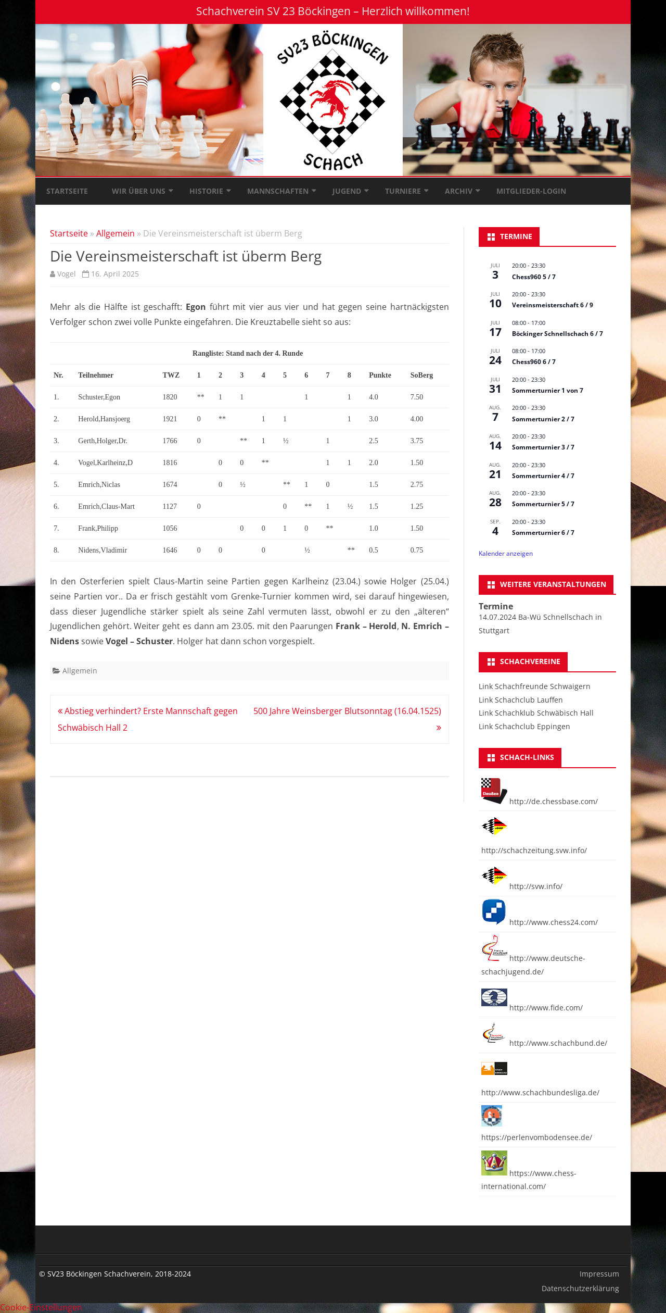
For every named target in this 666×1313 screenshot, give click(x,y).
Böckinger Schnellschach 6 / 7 (557, 333)
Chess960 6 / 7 (534, 361)
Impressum (599, 1274)
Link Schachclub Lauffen (521, 700)
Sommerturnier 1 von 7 (547, 390)
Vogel (66, 274)
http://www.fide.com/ (532, 1007)
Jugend (346, 191)
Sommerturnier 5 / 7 (543, 503)
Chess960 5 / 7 (534, 276)
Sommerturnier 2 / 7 (543, 419)
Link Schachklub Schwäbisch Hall (536, 713)
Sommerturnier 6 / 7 (543, 532)
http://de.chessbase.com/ (539, 801)
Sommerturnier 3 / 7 (543, 447)
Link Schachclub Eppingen (524, 726)
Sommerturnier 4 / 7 (543, 475)
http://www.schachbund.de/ (544, 1043)
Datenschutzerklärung (580, 1288)
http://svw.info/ (521, 886)
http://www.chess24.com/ (539, 922)
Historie (206, 191)
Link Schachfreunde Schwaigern (535, 686)
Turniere (403, 191)
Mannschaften (278, 191)
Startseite (67, 191)
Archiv (458, 191)
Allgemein (115, 233)
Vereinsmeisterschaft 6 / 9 (552, 305)
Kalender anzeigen (506, 553)
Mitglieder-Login (531, 191)
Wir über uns (138, 191)
